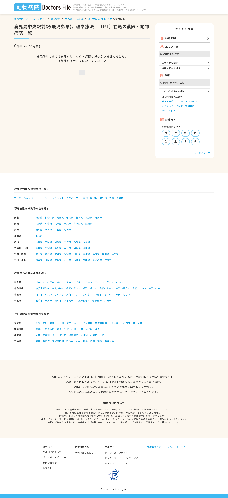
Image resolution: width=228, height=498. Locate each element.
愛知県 (39, 229)
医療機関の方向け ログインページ (165, 447)
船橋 (85, 341)
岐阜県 (48, 229)
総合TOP (47, 446)
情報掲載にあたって (85, 452)
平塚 (66, 328)
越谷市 (126, 294)
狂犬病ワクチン (189, 101)
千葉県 (69, 217)
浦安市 (107, 300)
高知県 (67, 253)
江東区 (89, 282)
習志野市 (97, 300)
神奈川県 (49, 217)
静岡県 (67, 229)
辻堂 (81, 328)
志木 (54, 335)
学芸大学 (137, 322)
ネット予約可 (169, 110)
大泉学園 (88, 322)
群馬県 (98, 217)
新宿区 (79, 282)
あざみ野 (49, 328)
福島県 (86, 241)
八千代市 (68, 300)
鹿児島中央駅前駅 (74, 18)
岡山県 (105, 253)
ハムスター (30, 197)
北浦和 (84, 335)
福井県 (67, 247)
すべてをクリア (202, 153)
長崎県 (48, 259)
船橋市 (39, 300)
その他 (119, 197)
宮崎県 (77, 259)
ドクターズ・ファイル (116, 452)
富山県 (86, 247)
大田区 (69, 282)
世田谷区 (40, 282)
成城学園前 (101, 322)
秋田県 (48, 241)
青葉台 (39, 328)
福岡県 (39, 259)
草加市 (98, 294)
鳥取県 (86, 253)
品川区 (110, 282)
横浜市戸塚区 (139, 288)
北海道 (39, 235)
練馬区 (50, 282)
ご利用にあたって (52, 451)
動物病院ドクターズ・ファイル (30, 18)
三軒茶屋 (114, 322)
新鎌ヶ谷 (109, 341)
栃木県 (79, 217)
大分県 (67, 259)
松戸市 (58, 300)
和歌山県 (78, 223)
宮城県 (77, 241)
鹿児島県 (56, 18)
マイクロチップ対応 (172, 105)
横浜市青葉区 (43, 288)
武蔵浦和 (73, 335)
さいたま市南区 (84, 294)
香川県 (39, 253)
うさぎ (69, 197)
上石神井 (125, 322)
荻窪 (38, 322)
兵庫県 (58, 223)
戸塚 (73, 328)
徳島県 (48, 253)
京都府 (48, 223)
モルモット (44, 197)
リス (78, 197)
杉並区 (60, 282)
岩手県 (67, 241)
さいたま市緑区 (112, 294)
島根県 (96, 253)
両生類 (103, 197)
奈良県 (67, 223)
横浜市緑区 (58, 288)
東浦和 (46, 335)
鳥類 (85, 197)
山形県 (58, 241)
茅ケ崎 (89, 328)
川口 (102, 335)
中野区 (119, 282)
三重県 (58, 229)
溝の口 (98, 328)
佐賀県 (58, 259)
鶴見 (59, 328)
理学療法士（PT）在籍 (100, 18)
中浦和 (93, 335)
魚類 (111, 197)
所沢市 (48, 294)
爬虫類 (93, 197)
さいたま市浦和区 (64, 294)
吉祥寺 (53, 322)
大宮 (38, 335)
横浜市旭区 (155, 288)
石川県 (58, 247)
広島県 (115, 253)
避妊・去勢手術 (170, 101)
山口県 (77, 253)
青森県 (39, 241)
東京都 (39, 217)
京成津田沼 (58, 341)
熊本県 (86, 259)
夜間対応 (190, 105)
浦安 (38, 341)
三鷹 (61, 322)
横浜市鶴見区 (123, 288)
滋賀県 (89, 223)
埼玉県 (60, 217)
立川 (45, 322)
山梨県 (77, 247)
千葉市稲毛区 (83, 300)
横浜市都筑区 (73, 288)
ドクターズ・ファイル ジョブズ (121, 458)
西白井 (69, 341)
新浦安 (46, 341)
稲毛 (99, 341)
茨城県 (89, 217)
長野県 (39, 247)
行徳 (92, 341)
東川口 (62, 335)
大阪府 (39, 223)
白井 (78, 341)
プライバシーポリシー (54, 457)
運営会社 (47, 467)
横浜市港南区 (106, 288)
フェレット (58, 197)
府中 (69, 322)
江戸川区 (99, 282)
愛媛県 (58, 253)
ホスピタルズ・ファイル (118, 463)
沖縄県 (108, 259)
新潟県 (48, 247)
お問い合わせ (50, 462)
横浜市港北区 (90, 288)
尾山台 (77, 322)
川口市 (39, 294)
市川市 (48, 300)
